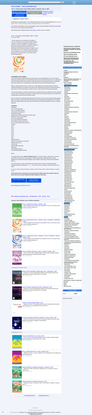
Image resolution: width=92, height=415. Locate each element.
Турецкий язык (67, 174)
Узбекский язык (68, 166)
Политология (67, 97)
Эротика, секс (67, 272)
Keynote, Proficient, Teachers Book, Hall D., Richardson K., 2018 (37, 287)
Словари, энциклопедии (70, 273)
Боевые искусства (68, 278)
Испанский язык (68, 154)
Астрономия (67, 124)
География (67, 134)
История (66, 116)
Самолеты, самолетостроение (71, 230)
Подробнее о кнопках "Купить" (21, 18)
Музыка (66, 127)
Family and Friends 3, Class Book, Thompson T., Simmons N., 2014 (37, 367)
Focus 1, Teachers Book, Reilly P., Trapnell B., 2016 (34, 204)
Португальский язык (69, 181)
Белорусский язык (68, 161)
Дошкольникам (67, 84)
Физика (66, 91)
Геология (66, 245)
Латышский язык (68, 178)
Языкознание (67, 194)
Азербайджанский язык (69, 171)
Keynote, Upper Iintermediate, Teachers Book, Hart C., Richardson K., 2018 (39, 271)
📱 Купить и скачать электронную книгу (19, 15)
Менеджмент (67, 204)
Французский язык (68, 152)
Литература (67, 90)
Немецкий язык (68, 155)
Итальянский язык (68, 157)
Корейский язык (68, 168)
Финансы (66, 209)
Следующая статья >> (44, 395)
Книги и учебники (68, 82)
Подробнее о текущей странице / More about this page (47, 13)
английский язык (33, 196)
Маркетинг (66, 206)
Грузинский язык (68, 195)
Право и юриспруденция (70, 122)
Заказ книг (66, 246)
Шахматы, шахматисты (69, 255)
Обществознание (68, 131)
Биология (66, 96)
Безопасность (67, 275)
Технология (67, 102)
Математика (67, 87)
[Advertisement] (49, 43)
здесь (59, 26)
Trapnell (44, 196)
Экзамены (66, 77)
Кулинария (66, 276)
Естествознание (68, 136)
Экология (66, 128)
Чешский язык (67, 183)
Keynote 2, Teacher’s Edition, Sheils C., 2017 (32, 302)
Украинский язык (68, 160)
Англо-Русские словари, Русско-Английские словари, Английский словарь (72, 49)
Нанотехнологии (68, 226)
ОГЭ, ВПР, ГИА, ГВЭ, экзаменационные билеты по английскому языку (71, 62)
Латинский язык (68, 158)
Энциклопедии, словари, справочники (73, 280)
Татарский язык (68, 165)
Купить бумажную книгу (19, 179)
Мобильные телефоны (69, 233)
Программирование (69, 257)
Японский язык (67, 186)
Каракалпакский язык (69, 200)
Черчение (66, 117)
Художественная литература (71, 111)
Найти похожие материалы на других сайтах (34, 12)
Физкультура (67, 125)
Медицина (66, 258)
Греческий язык (68, 177)
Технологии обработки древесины (72, 240)
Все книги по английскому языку (72, 52)
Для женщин (67, 251)
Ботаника (66, 110)
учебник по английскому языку (21, 196)
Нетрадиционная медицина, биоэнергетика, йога (71, 262)
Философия (67, 120)
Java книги (66, 248)
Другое (65, 283)
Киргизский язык (68, 197)
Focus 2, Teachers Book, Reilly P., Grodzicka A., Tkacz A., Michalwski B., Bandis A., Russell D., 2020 (41, 236)
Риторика (66, 113)
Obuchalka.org (14, 412)
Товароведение (68, 215)
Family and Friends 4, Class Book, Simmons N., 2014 (34, 381)
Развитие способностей (70, 254)
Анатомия (66, 108)
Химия (65, 94)
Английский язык (68, 151)
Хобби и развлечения (69, 221)
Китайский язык (68, 191)
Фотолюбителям (68, 220)
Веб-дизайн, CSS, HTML (70, 267)
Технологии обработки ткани (71, 236)
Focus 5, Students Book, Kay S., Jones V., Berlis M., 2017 (35, 351)
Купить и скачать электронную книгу (33, 180)
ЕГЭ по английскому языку (70, 56)
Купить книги (67, 252)
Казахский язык (68, 175)
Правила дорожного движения (71, 107)
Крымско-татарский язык (70, 169)
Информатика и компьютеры (71, 93)
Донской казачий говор (69, 188)
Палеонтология (68, 133)
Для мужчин (67, 269)
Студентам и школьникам (70, 139)
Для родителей (68, 142)
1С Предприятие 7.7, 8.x (70, 266)
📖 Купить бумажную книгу (19, 11)
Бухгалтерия (67, 210)
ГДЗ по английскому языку (70, 54)
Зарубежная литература (70, 137)
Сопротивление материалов (71, 148)
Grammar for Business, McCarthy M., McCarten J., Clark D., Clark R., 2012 (39, 317)
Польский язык (67, 180)
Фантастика (67, 264)
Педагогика (67, 105)
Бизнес (66, 212)
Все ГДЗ (65, 74)
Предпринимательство (69, 214)
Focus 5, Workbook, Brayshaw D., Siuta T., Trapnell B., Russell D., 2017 (38, 251)
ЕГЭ (65, 75)
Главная (66, 70)
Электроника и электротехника (71, 223)
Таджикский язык (68, 201)
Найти (65, 284)
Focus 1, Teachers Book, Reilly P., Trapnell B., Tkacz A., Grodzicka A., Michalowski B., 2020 (41, 220)
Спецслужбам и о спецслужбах (71, 260)
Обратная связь (67, 286)
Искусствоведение (68, 101)
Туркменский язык (68, 198)
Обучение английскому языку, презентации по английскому (71, 58)
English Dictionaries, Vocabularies (72, 46)
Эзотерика (66, 218)
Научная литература (69, 143)
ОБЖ (65, 114)
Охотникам (67, 232)
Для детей (66, 99)
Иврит (65, 189)
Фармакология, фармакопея (71, 224)
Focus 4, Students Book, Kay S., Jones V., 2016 (33, 335)
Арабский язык (67, 172)
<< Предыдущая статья (29, 395)
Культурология (67, 140)
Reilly (40, 196)
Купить (12, 153)
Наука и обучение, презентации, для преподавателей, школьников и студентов (72, 80)
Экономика (67, 207)
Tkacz (48, 196)
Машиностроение (68, 249)
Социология (67, 104)
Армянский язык (68, 163)
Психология (67, 119)
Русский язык (67, 88)
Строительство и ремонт (70, 235)
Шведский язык (68, 184)
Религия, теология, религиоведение (72, 130)
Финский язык (67, 192)
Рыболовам (67, 270)
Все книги (66, 281)
